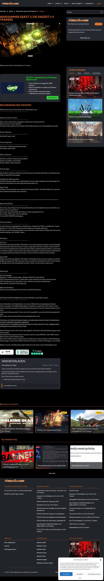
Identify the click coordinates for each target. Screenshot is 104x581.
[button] (100, 560)
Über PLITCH (52, 98)
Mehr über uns (85, 38)
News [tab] (79, 73)
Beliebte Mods (41, 549)
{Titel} (79, 578)
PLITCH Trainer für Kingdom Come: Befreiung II (51, 517)
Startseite (3, 11)
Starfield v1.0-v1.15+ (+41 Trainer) (47, 505)
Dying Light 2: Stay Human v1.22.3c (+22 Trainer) (84, 499)
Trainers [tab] (71, 73)
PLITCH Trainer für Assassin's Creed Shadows (51, 514)
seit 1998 (98, 24)
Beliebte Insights (42, 559)
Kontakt (6, 546)
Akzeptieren (66, 574)
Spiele (11, 11)
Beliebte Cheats (41, 552)
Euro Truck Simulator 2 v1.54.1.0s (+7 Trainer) (83, 520)
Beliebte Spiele (41, 542)
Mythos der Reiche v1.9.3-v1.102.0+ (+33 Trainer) (84, 517)
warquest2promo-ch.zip (10, 385)
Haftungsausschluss (10, 549)
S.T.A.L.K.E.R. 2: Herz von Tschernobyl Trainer (18, 490)
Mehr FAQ (52, 473)
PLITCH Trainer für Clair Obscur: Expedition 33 (51, 520)
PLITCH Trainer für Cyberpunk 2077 (48, 501)
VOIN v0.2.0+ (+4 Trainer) (77, 524)
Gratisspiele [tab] (96, 73)
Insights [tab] (86, 73)
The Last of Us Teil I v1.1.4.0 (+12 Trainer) (81, 514)
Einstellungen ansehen (94, 574)
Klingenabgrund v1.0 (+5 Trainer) (79, 527)
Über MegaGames (9, 542)
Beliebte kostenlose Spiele (45, 563)
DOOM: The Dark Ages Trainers (14, 494)
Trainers (42, 11)
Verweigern (79, 574)
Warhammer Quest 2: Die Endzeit (26, 11)
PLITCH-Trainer (74, 490)
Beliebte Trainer (42, 546)
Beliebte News (41, 556)
